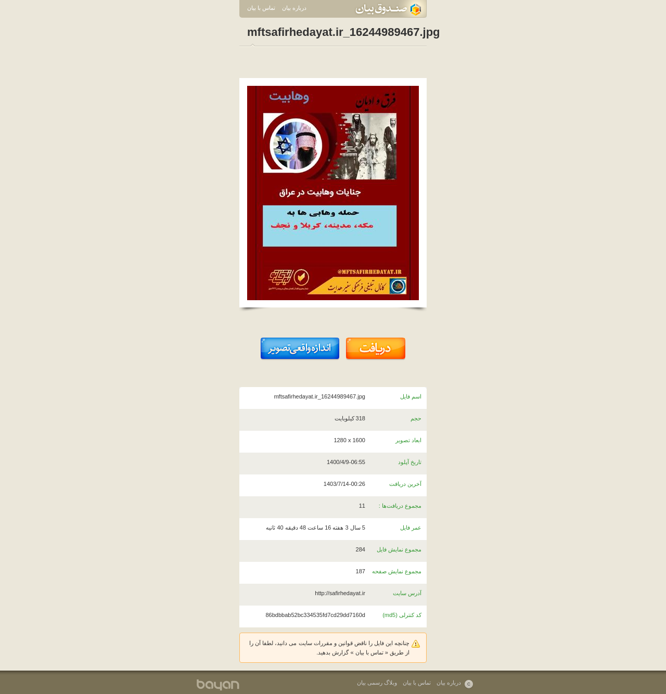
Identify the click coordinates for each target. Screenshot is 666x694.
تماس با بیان (261, 8)
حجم (416, 418)
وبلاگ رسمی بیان (377, 682)
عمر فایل (410, 527)
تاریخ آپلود (409, 462)
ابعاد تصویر (408, 440)
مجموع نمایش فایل (399, 549)
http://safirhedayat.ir (340, 593)
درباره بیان (294, 8)
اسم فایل (410, 396)
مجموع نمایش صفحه (396, 571)
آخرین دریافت (405, 484)
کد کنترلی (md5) (401, 615)
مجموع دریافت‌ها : (400, 506)
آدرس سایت (407, 593)
